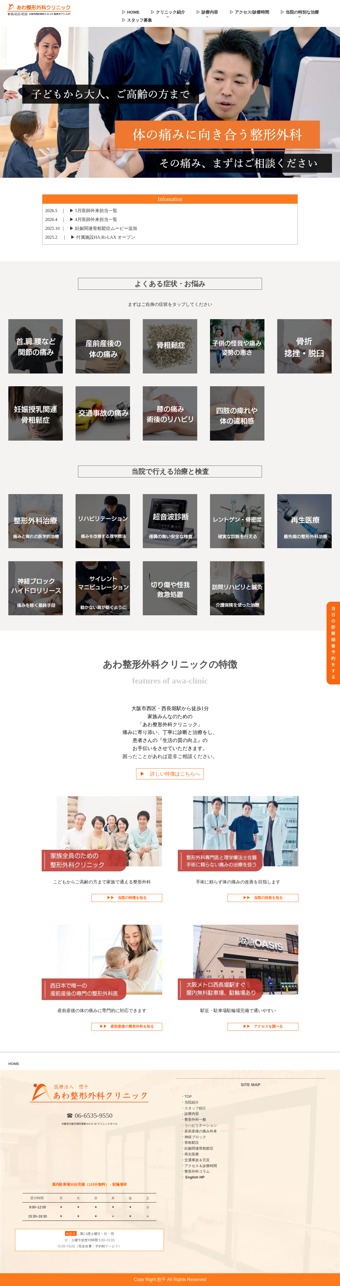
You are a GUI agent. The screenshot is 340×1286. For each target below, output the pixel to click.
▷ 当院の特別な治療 (299, 12)
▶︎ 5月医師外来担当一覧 (91, 210)
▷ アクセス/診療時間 (249, 12)
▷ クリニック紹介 (168, 12)
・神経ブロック (193, 1137)
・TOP (186, 1096)
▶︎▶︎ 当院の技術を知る (263, 898)
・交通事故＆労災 (195, 1160)
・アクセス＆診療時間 (199, 1166)
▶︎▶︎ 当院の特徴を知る (127, 898)
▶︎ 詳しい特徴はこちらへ (170, 774)
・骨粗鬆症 (190, 1143)
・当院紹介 (190, 1102)
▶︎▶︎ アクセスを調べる (263, 1027)
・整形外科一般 (193, 1120)
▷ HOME (130, 12)
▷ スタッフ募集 (137, 20)
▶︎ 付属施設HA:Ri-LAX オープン (100, 237)
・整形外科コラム (195, 1172)
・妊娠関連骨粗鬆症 (197, 1149)
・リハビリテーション (199, 1125)
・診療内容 (190, 1114)
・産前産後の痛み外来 (199, 1131)
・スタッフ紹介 (193, 1108)
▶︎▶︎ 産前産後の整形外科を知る (127, 1027)
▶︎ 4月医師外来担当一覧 (91, 219)
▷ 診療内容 (207, 12)
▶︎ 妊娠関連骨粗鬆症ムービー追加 (101, 228)
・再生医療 (190, 1154)
